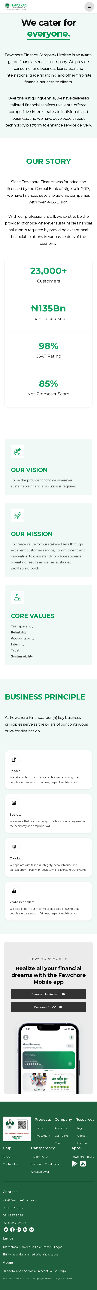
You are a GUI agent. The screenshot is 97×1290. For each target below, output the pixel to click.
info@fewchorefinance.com (21, 1200)
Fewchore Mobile (82, 1156)
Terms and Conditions (44, 1164)
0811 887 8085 (13, 1215)
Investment (42, 1135)
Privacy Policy (39, 1156)
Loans (39, 1128)
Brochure (82, 1143)
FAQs (6, 1156)
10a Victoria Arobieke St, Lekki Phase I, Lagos (32, 1247)
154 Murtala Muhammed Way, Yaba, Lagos (30, 1254)
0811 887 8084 (13, 1208)
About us (61, 1128)
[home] (15, 6)
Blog (79, 1128)
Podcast (81, 1135)
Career (59, 1143)
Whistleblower (39, 1171)
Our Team (61, 1135)
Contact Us (10, 1164)
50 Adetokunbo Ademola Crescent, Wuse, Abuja (34, 1271)
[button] (89, 7)
